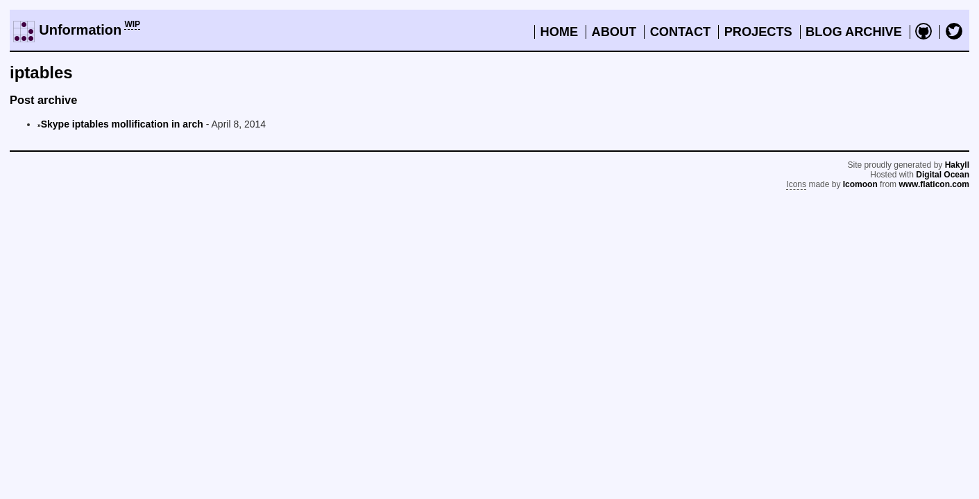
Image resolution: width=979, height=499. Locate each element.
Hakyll (957, 165)
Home (559, 32)
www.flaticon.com (934, 184)
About (614, 32)
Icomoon (860, 184)
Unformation (80, 29)
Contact (680, 32)
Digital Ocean (942, 175)
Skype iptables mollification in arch (122, 124)
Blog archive (854, 32)
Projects (758, 32)
